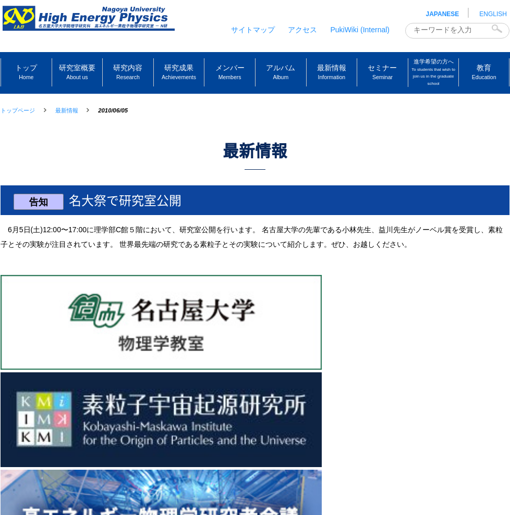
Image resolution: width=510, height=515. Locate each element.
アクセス (302, 30)
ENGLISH (493, 14)
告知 (41, 215)
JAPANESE (442, 14)
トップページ (18, 110)
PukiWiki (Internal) (360, 30)
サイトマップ (253, 30)
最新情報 (66, 110)
